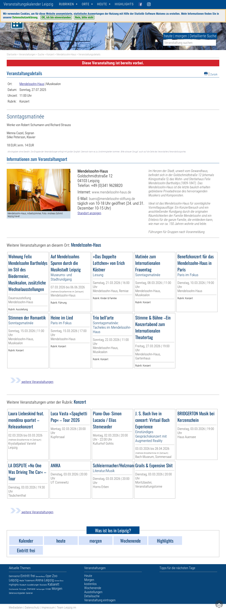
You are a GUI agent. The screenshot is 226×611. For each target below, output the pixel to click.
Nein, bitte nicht (84, 17)
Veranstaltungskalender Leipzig (28, 4)
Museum (22, 585)
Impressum (48, 607)
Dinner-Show (59, 581)
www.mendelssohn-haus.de (111, 192)
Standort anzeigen (89, 213)
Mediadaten (16, 607)
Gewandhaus (40, 576)
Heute (21, 580)
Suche (41, 54)
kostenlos (90, 584)
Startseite (12, 54)
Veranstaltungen (27, 54)
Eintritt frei (27, 576)
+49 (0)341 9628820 (107, 185)
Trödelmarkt (30, 580)
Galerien (29, 593)
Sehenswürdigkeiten (17, 593)
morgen (181, 36)
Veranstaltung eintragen (99, 600)
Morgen (57, 588)
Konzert (50, 54)
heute (168, 36)
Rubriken (66, 4)
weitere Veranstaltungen (31, 382)
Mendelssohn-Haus (66, 54)
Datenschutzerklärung (24, 17)
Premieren (31, 589)
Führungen (22, 589)
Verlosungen (40, 589)
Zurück (214, 74)
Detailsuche (92, 596)
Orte (85, 4)
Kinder (48, 589)
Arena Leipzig (44, 580)
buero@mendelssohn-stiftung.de (112, 198)
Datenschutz (32, 607)
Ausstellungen (33, 585)
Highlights (124, 4)
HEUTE (102, 4)
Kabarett (53, 584)
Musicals (43, 585)
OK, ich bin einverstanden (56, 17)
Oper (48, 576)
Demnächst (14, 576)
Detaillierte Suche (203, 36)
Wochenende (13, 589)
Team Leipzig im (66, 607)
